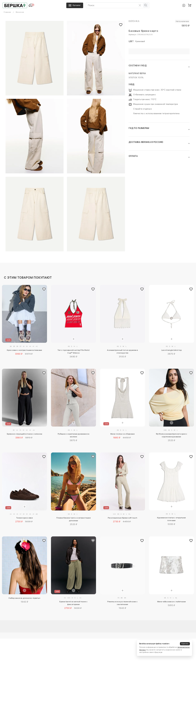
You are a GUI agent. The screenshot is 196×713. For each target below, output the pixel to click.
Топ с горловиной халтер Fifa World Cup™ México (74, 351)
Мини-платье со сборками (122, 434)
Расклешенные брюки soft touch (122, 518)
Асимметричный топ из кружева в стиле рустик (122, 351)
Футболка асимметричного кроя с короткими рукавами (171, 435)
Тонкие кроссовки (24, 518)
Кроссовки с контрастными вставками (24, 350)
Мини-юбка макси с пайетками (171, 602)
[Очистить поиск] (140, 5)
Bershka (134, 21)
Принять (184, 644)
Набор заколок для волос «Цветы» (24, 598)
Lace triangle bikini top (171, 350)
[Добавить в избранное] (44, 289)
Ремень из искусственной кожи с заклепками (122, 603)
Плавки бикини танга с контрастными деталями (73, 519)
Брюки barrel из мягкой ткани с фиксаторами (73, 603)
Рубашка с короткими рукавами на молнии (73, 435)
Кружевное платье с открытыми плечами (171, 519)
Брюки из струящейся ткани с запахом (24, 434)
